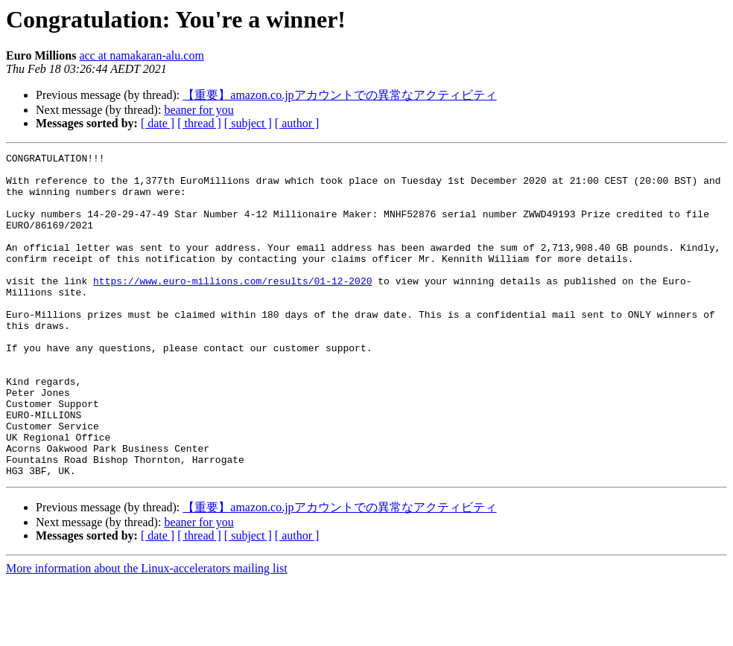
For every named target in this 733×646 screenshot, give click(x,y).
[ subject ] (248, 123)
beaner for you (198, 109)
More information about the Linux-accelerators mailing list (147, 633)
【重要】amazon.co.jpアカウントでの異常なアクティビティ (339, 95)
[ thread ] (199, 123)
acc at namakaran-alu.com (141, 55)
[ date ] (157, 123)
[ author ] (297, 123)
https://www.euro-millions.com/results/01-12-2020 (232, 307)
